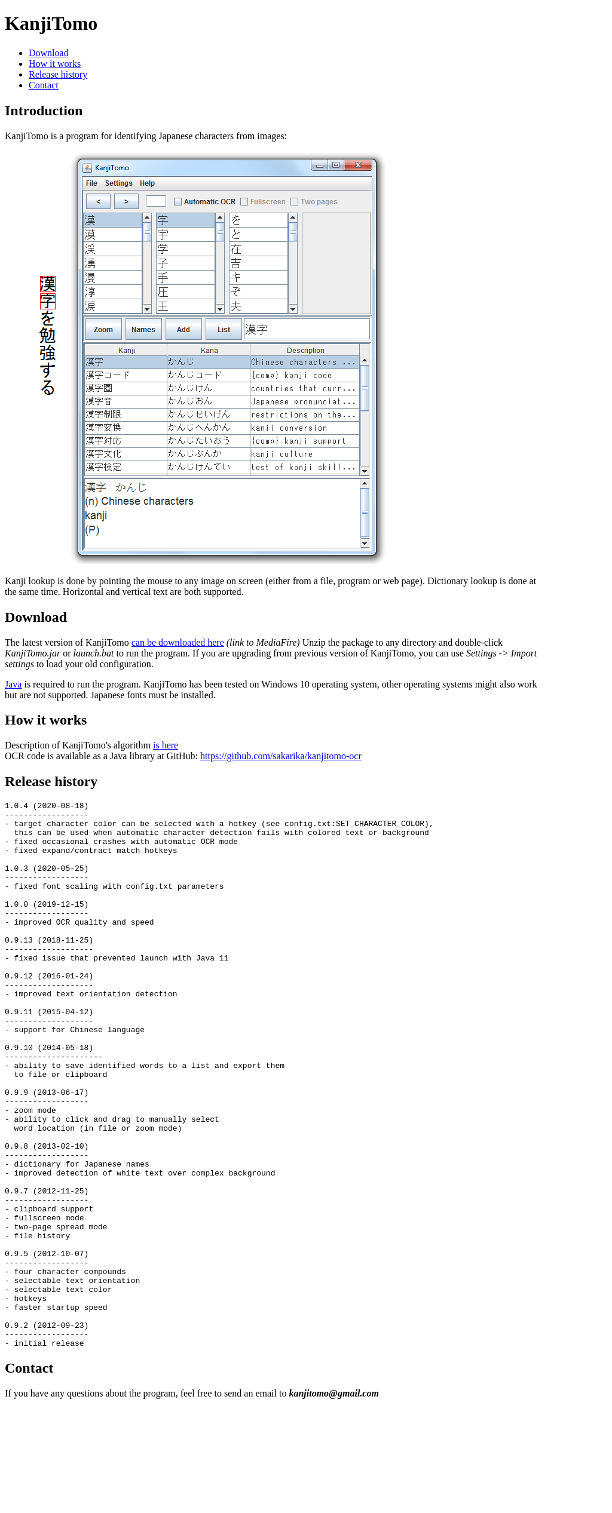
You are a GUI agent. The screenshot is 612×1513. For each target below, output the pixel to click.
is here (165, 745)
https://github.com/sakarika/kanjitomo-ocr (281, 756)
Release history (58, 74)
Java (13, 684)
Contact (44, 85)
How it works (55, 64)
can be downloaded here (177, 642)
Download (49, 53)
